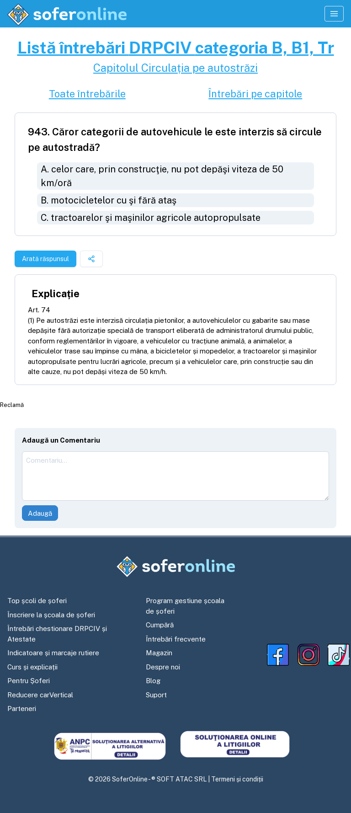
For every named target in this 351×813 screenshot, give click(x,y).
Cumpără (160, 625)
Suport (156, 695)
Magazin (159, 653)
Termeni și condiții (237, 779)
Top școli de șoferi (37, 600)
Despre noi (163, 667)
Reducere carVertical (40, 695)
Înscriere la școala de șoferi (51, 615)
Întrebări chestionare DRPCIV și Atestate (57, 634)
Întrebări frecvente (176, 639)
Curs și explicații (32, 667)
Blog (153, 681)
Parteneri (21, 708)
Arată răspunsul (45, 258)
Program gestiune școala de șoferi (185, 606)
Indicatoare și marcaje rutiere (53, 653)
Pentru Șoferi (28, 681)
